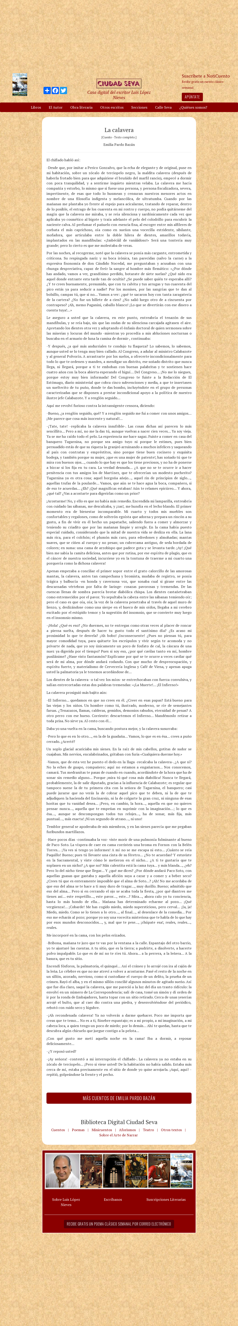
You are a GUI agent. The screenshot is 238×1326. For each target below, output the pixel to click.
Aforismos (127, 1129)
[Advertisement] (119, 36)
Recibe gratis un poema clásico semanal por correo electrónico (119, 1224)
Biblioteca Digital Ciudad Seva (119, 1122)
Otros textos (171, 1129)
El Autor (56, 107)
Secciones (139, 107)
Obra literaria (81, 107)
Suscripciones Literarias (166, 1199)
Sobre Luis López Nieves (66, 1202)
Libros (36, 107)
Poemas (78, 1129)
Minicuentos (102, 1129)
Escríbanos (113, 1199)
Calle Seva (163, 107)
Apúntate (192, 97)
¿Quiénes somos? (193, 107)
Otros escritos (112, 107)
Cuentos (58, 1129)
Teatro (148, 1129)
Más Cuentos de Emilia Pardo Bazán (119, 1098)
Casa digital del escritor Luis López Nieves (119, 94)
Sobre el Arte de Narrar (118, 1135)
